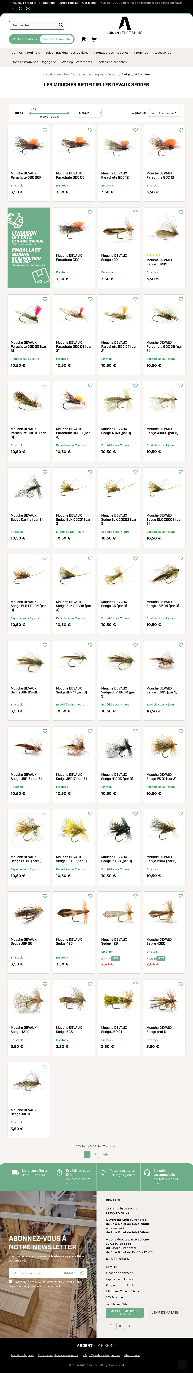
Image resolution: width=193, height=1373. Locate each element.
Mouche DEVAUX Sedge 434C (24, 1030)
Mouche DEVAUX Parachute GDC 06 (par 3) (74, 347)
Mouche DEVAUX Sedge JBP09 (159, 262)
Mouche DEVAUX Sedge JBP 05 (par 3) (162, 604)
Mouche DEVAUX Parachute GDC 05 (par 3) (28, 347)
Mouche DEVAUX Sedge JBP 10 (24, 1112)
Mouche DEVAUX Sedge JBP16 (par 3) (26, 777)
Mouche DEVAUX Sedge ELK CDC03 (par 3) (164, 520)
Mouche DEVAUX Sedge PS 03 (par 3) (71, 859)
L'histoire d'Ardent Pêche (122, 1291)
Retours (111, 1267)
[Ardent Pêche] (124, 25)
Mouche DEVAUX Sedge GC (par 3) (114, 604)
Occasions (89, 3)
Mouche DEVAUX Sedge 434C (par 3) (116, 431)
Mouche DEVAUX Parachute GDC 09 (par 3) (164, 347)
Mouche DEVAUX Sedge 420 (69, 942)
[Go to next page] (106, 1154)
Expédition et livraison (120, 1279)
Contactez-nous (116, 1303)
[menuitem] (26, 52)
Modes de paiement (119, 1273)
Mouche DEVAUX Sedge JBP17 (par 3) (71, 777)
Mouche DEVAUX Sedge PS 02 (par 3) (26, 859)
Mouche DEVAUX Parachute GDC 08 (70, 176)
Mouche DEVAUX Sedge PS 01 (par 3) (161, 777)
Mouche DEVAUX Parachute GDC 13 (160, 176)
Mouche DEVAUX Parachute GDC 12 (115, 176)
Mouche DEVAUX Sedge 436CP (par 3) (162, 431)
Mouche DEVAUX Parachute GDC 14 (69, 258)
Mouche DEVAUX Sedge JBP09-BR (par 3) (118, 693)
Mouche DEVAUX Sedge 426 (114, 942)
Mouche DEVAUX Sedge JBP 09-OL (24, 691)
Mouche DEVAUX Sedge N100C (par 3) (117, 777)
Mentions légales (22, 1355)
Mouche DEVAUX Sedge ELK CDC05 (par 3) (73, 606)
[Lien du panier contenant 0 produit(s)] (94, 39)
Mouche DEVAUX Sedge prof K (159, 1030)
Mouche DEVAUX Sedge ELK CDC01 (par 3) (73, 520)
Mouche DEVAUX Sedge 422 (114, 258)
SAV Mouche (114, 1297)
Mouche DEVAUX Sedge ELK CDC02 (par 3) (118, 520)
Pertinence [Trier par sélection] (168, 112)
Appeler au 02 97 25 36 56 (124, 1313)
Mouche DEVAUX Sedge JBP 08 (24, 942)
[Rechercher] (37, 25)
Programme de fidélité (121, 1285)
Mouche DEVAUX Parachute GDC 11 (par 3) (73, 433)
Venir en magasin (165, 1312)
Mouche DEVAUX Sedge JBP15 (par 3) (162, 691)
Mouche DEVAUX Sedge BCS (69, 1030)
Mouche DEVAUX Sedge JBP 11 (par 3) (71, 691)
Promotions (47, 3)
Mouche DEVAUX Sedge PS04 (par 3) (161, 859)
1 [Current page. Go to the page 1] (87, 1154)
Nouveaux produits (23, 3)
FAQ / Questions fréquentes (101, 1355)
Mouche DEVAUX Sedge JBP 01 (114, 1030)
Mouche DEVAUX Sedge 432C (159, 942)
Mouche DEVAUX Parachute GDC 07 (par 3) (119, 347)
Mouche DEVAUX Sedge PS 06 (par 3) (116, 859)
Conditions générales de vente (58, 1355)
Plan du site (132, 1355)
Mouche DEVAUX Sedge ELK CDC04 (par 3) (28, 606)
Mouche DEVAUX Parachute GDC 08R (26, 176)
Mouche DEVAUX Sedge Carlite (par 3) (27, 518)
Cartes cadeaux (68, 3)
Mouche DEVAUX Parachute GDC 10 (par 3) (28, 433)
